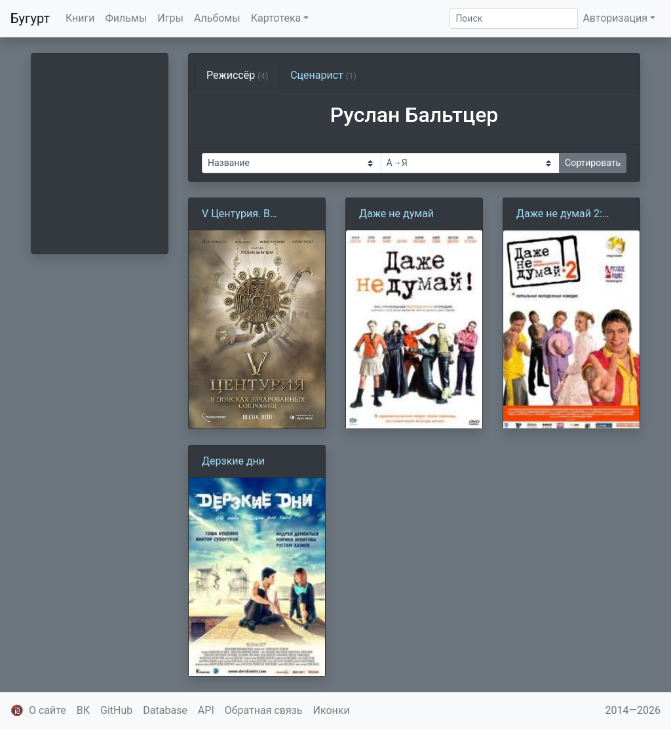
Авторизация (615, 18)
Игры (170, 18)
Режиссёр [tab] (237, 75)
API (206, 710)
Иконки (331, 710)
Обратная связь (264, 710)
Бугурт (30, 18)
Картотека (276, 18)
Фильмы (126, 18)
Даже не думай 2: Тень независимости (567, 214)
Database (165, 710)
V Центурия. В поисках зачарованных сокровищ (237, 214)
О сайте (47, 710)
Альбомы (217, 18)
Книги (80, 18)
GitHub (116, 710)
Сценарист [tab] (323, 75)
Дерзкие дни (233, 461)
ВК (83, 710)
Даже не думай (396, 213)
